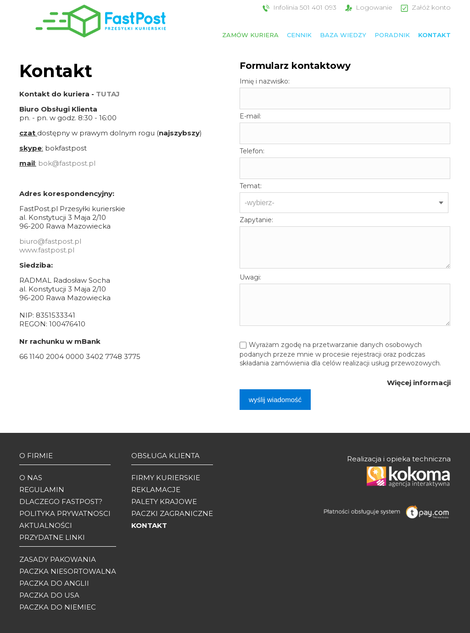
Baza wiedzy (343, 35)
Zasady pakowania (57, 559)
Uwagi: (250, 277)
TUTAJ (108, 94)
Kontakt (434, 35)
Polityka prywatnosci (65, 513)
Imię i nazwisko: (265, 81)
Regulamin (41, 489)
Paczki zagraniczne (172, 513)
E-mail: (250, 116)
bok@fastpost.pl (66, 163)
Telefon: (252, 151)
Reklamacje (155, 489)
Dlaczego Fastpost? (60, 501)
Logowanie (367, 7)
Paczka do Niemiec (57, 607)
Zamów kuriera (250, 35)
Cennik (299, 35)
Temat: (251, 186)
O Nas (30, 477)
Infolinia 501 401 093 (298, 7)
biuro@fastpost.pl (50, 241)
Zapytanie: (256, 220)
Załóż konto (425, 7)
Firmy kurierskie (165, 477)
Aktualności (45, 525)
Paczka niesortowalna (67, 571)
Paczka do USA (49, 595)
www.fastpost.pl (46, 250)
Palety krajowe (164, 501)
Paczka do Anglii (54, 583)
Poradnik (392, 35)
